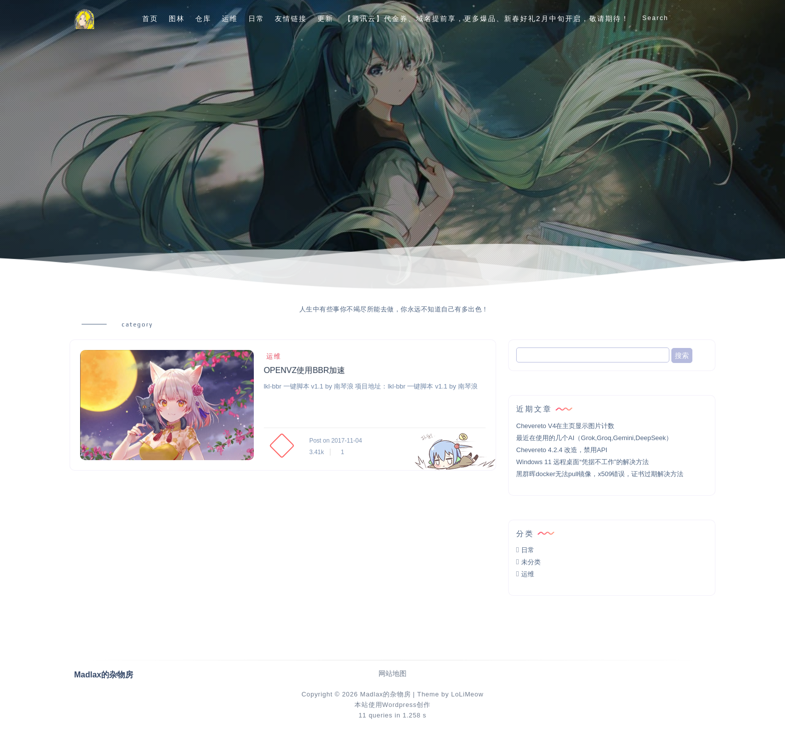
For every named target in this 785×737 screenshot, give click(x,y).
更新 (325, 19)
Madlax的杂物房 (385, 694)
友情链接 (291, 19)
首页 (150, 19)
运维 (230, 19)
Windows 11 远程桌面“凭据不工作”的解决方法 (582, 462)
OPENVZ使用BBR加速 (304, 370)
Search (655, 18)
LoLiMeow (467, 694)
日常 (256, 19)
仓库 (203, 19)
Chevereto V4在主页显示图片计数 (565, 426)
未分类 (531, 562)
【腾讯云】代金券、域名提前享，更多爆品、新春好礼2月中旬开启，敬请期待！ (486, 19)
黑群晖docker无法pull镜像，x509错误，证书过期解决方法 (599, 474)
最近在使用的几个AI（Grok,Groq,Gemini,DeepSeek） (594, 438)
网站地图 (392, 673)
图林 (177, 19)
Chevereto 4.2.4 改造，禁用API (561, 450)
